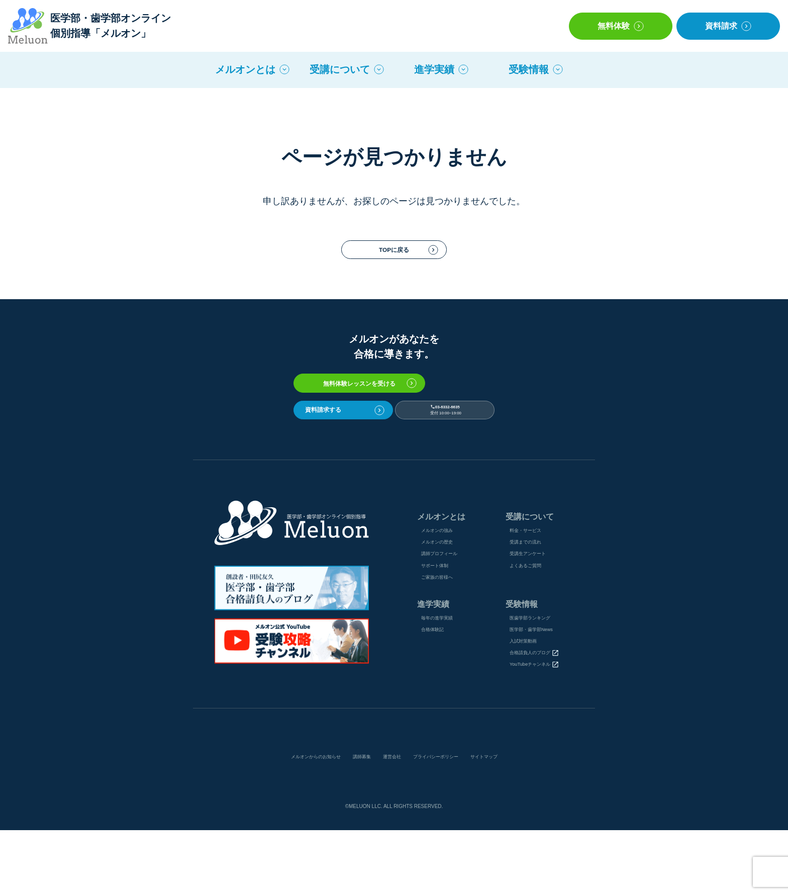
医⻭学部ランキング (538, 666)
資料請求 (721, 26)
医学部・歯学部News (540, 681)
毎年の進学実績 (445, 666)
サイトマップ (520, 820)
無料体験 (614, 26)
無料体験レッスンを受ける (394, 398)
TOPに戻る (394, 254)
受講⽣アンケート (535, 592)
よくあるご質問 (531, 607)
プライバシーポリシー (452, 820)
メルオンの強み (445, 562)
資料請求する (338, 434)
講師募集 (350, 820)
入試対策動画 (528, 696)
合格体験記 (438, 681)
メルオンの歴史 (445, 577)
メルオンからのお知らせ (285, 820)
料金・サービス (531, 562)
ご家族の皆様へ (445, 622)
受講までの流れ (531, 577)
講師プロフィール (449, 592)
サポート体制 (442, 607)
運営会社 (390, 820)
